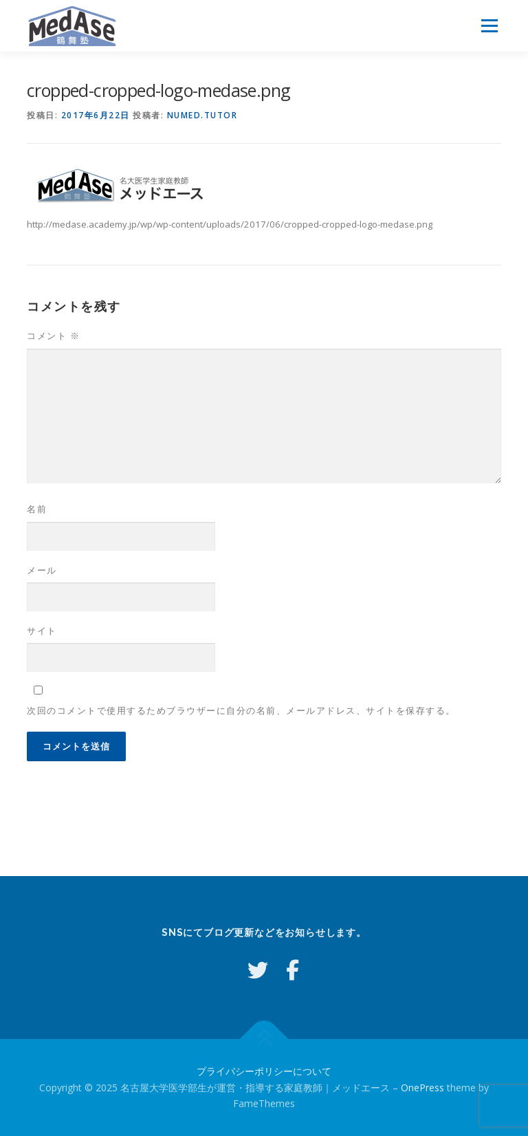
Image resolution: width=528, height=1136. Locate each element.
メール (42, 570)
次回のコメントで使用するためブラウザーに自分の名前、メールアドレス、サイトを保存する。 (241, 710)
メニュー (489, 25)
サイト (42, 630)
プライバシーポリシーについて (264, 1071)
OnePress (422, 1087)
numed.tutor (202, 115)
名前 (37, 509)
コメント (53, 335)
